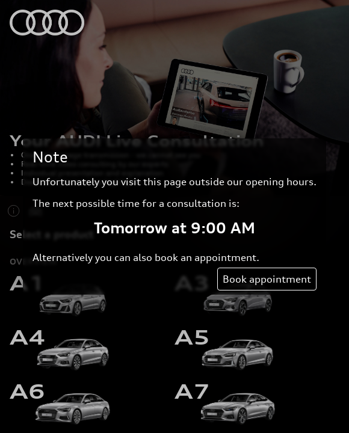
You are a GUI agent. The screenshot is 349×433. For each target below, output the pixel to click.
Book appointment (267, 279)
